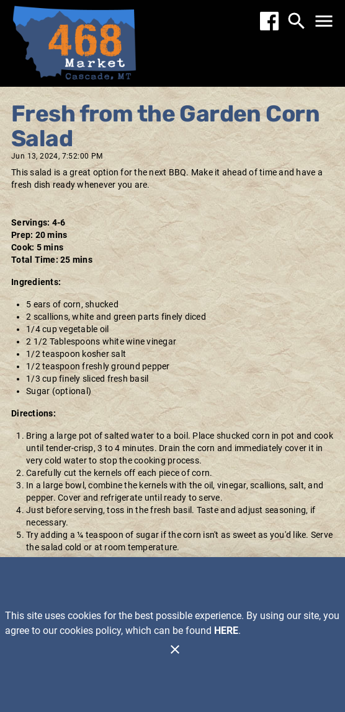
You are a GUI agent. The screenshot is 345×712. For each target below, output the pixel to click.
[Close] (175, 649)
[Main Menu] (324, 21)
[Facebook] (269, 21)
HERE (226, 630)
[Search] (296, 21)
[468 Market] (74, 45)
